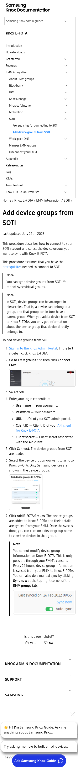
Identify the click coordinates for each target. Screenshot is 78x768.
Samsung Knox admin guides (24, 21)
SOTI (67, 200)
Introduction (14, 46)
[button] (33, 659)
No (48, 643)
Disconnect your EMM (23, 152)
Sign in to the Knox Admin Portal (33, 348)
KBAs (9, 179)
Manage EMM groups (22, 145)
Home (6, 200)
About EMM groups (21, 79)
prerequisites (11, 267)
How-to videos (15, 52)
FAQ (8, 172)
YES (30, 643)
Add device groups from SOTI (31, 132)
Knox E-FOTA (23, 200)
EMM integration (48, 200)
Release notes (14, 165)
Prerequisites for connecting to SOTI (35, 125)
